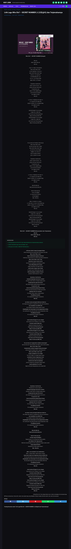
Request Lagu (33, 4)
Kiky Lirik (8, 1)
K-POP (17, 4)
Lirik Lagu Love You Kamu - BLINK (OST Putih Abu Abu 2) (18, 248)
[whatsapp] (52, 1)
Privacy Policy (39, 544)
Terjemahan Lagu (25, 4)
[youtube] (60, 1)
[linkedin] (65, 1)
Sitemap (26, 544)
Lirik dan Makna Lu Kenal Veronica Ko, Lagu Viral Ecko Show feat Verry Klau (58, 49)
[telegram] (42, 505)
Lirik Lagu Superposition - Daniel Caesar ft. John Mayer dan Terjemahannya (57, 54)
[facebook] (55, 1)
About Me (21, 544)
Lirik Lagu (12, 4)
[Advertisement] (25, 26)
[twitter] (58, 1)
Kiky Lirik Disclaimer (48, 544)
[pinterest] (25, 505)
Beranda (6, 4)
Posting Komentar (21, 16)
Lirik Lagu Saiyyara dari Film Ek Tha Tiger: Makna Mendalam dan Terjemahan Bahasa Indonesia (25, 244)
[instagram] (63, 1)
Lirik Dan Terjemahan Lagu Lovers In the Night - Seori (18, 246)
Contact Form (32, 544)
